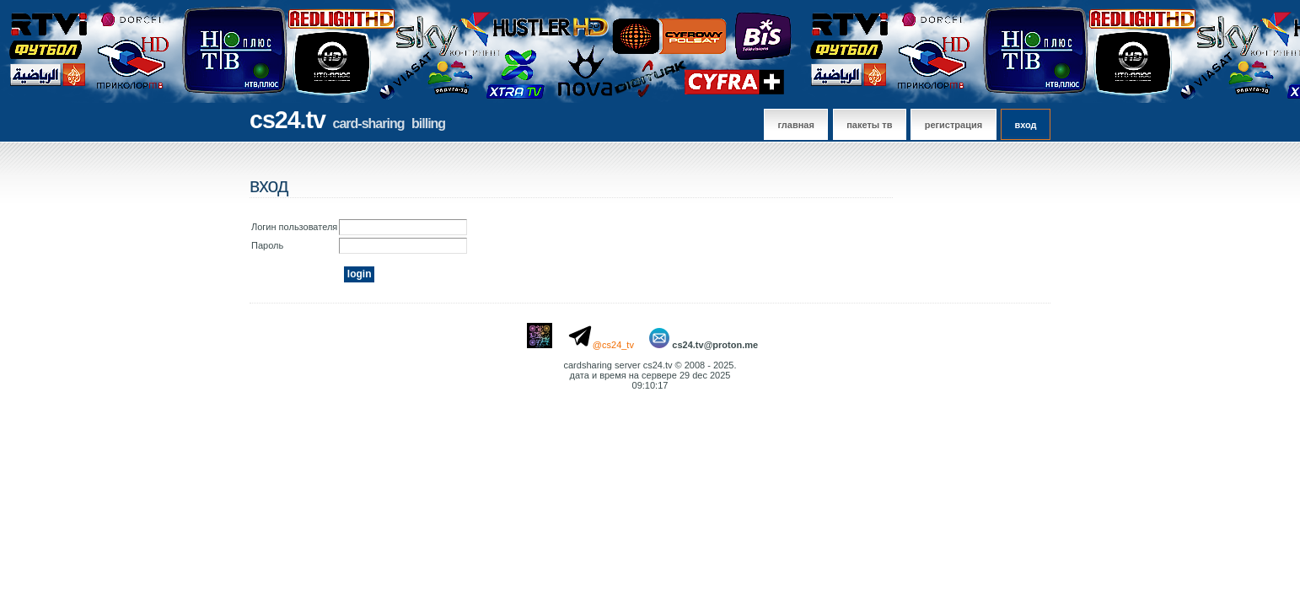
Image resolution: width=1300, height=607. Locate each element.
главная (796, 125)
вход (1025, 125)
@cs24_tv (613, 345)
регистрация (953, 125)
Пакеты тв (869, 125)
